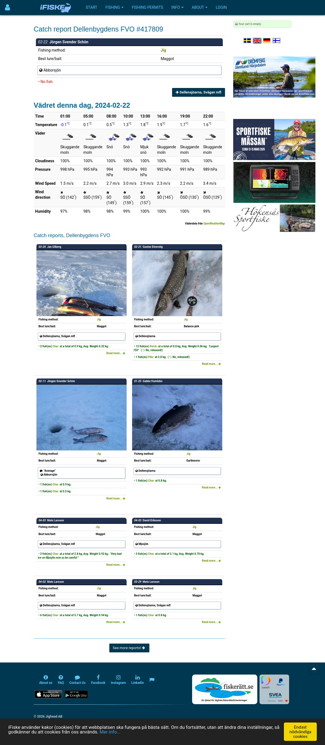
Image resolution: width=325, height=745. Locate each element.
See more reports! (129, 648)
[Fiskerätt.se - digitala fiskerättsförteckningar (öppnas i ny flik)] (224, 689)
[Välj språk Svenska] (248, 40)
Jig (163, 50)
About (200, 7)
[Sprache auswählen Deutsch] (267, 40)
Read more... (115, 353)
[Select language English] (257, 40)
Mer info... (109, 732)
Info (177, 7)
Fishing (115, 7)
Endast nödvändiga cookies (300, 731)
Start (91, 7)
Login (221, 7)
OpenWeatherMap (214, 223)
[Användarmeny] (7, 7)
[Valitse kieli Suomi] (277, 40)
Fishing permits (147, 7)
